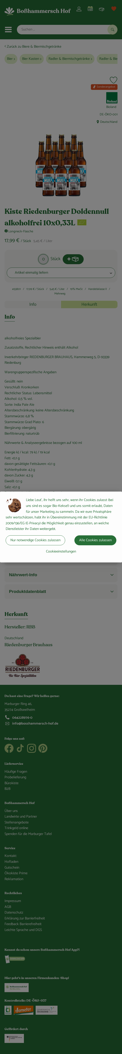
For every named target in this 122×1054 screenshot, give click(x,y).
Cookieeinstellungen (61, 551)
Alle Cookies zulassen (95, 540)
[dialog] (61, 527)
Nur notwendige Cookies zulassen (35, 540)
